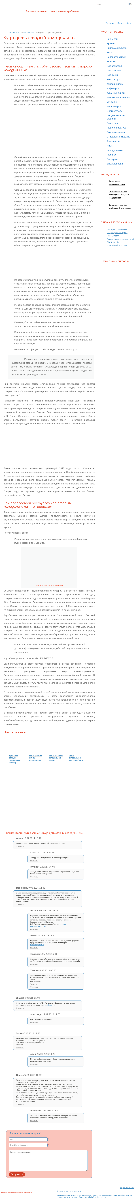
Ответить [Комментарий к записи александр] (34, 1022)
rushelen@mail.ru (37, 945)
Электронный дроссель (117, 245)
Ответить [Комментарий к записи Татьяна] (34, 987)
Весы (109, 52)
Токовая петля (113, 236)
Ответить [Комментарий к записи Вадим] (20, 1104)
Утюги (110, 145)
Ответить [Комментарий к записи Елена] (34, 948)
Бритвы (111, 43)
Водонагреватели (116, 57)
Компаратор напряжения (117, 229)
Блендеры (112, 39)
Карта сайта (124, 23)
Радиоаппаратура (116, 127)
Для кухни (112, 75)
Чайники (111, 154)
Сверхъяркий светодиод (117, 233)
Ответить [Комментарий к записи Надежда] (34, 964)
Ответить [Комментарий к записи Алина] (20, 846)
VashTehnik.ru (14, 32)
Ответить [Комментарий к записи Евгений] (34, 1121)
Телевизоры (113, 141)
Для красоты (114, 70)
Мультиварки (114, 106)
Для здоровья (114, 66)
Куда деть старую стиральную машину (14, 759)
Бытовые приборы (117, 48)
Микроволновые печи (118, 97)
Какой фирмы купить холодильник (35, 757)
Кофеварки (113, 88)
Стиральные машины (118, 136)
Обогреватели (114, 111)
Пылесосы (112, 123)
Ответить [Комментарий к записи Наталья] (34, 929)
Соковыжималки (116, 132)
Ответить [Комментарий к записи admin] (34, 1064)
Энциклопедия (115, 163)
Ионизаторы (113, 79)
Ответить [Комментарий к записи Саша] (34, 861)
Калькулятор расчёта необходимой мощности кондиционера (119, 194)
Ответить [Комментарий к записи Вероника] (20, 904)
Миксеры (112, 102)
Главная (110, 23)
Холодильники (28, 32)
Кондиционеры (115, 84)
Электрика (112, 159)
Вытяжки (111, 61)
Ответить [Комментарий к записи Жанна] (20, 1048)
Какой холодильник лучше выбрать (76, 757)
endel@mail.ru (48, 1005)
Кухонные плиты (116, 93)
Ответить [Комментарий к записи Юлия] (34, 877)
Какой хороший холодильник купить (56, 757)
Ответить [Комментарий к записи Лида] (20, 1008)
